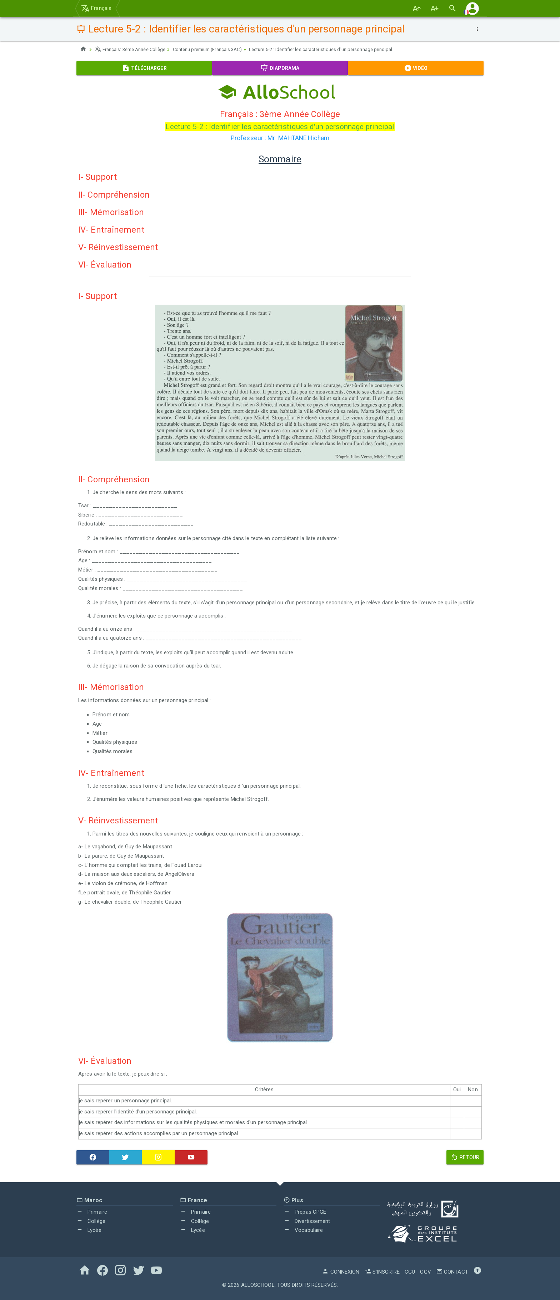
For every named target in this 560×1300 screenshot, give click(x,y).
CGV (425, 1272)
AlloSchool (258, 1285)
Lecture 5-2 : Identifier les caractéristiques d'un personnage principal (340, 49)
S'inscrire (382, 1272)
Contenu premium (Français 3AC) (217, 49)
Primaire (91, 1212)
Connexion (340, 1272)
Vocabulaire (303, 1230)
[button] (472, 8)
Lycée (88, 1230)
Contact (452, 1272)
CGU (410, 1272)
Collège (90, 1221)
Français (96, 8)
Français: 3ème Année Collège (133, 49)
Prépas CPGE (305, 1212)
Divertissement (307, 1221)
